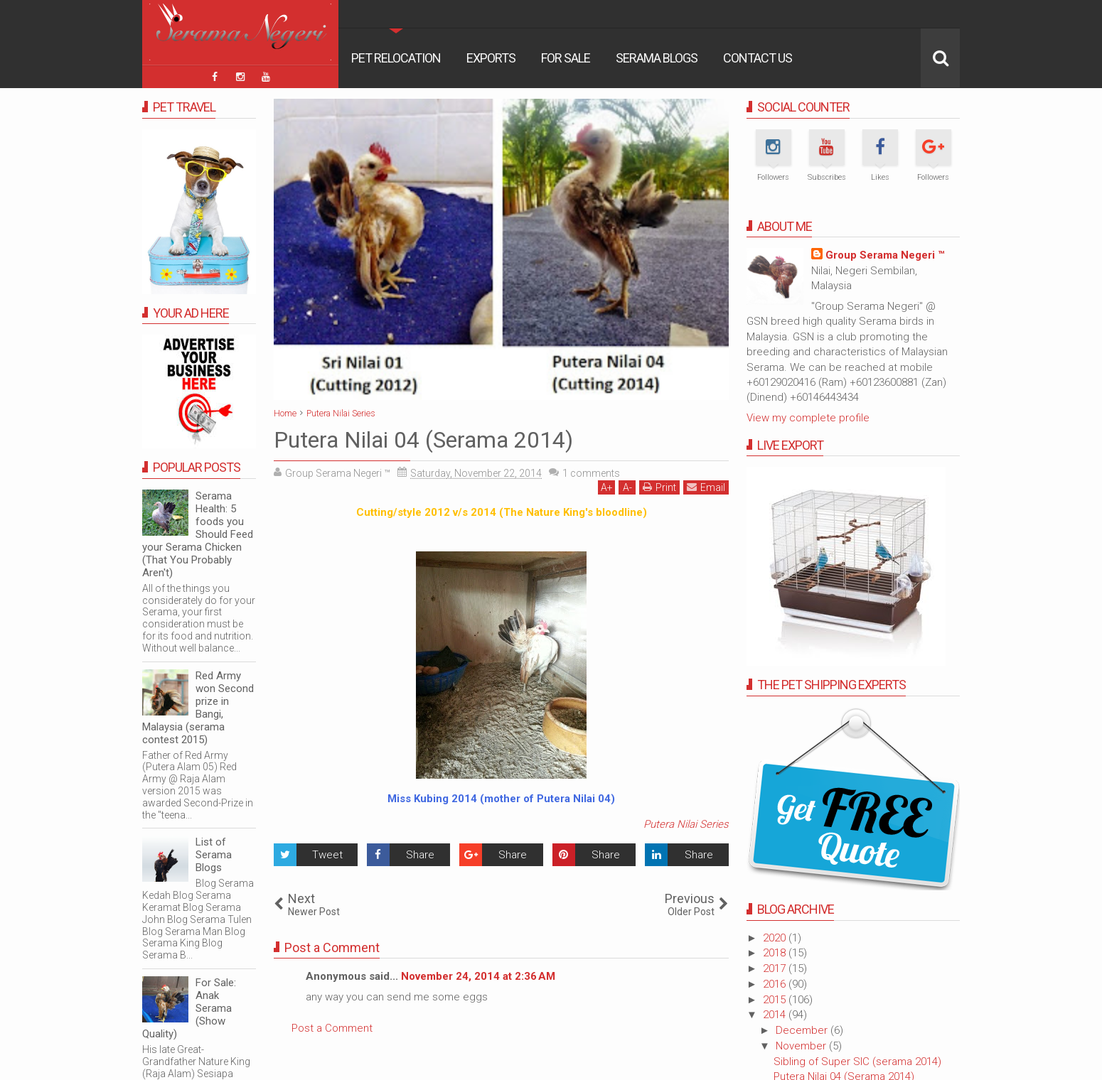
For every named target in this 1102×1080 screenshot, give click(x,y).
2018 (775, 952)
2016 (775, 984)
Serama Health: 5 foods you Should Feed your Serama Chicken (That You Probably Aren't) (197, 534)
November (802, 1046)
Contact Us (757, 57)
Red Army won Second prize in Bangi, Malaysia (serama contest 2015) (198, 707)
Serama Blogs (656, 57)
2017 (775, 968)
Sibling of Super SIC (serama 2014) (857, 1061)
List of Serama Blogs (214, 855)
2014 (775, 1014)
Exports (490, 57)
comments (591, 473)
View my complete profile (808, 417)
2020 (775, 938)
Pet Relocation (396, 57)
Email (706, 487)
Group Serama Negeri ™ (884, 255)
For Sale (565, 57)
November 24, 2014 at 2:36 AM (478, 976)
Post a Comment (332, 1028)
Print (659, 487)
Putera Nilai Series (686, 824)
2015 (775, 999)
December (803, 1030)
